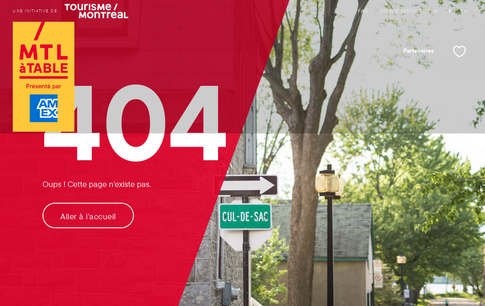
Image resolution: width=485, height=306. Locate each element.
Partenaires (418, 50)
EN (463, 11)
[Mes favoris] (459, 51)
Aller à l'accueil (88, 216)
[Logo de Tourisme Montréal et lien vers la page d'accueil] (43, 77)
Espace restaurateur (409, 11)
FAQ (363, 11)
